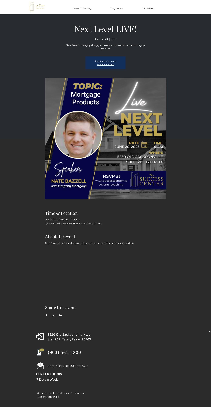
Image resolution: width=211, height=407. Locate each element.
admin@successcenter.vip (68, 365)
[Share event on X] (53, 315)
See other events (105, 64)
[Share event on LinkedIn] (60, 315)
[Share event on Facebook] (46, 315)
